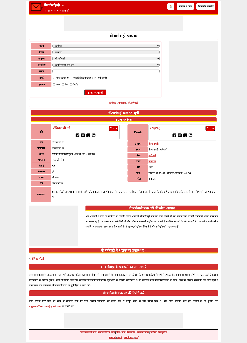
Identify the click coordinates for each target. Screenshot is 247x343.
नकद (58, 84)
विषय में (112, 337)
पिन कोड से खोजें (205, 6)
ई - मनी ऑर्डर (101, 78)
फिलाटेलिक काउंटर (82, 78)
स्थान (41, 71)
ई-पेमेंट (75, 84)
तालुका (41, 58)
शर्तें (136, 337)
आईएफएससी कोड (88, 332)
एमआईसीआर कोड (106, 332)
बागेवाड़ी (122, 103)
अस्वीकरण (129, 337)
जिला (41, 52)
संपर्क (119, 337)
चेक (66, 84)
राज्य (41, 46)
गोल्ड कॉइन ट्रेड (62, 78)
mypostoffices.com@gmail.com (45, 306)
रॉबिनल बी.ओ (61, 128)
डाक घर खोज (143, 332)
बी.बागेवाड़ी (133, 103)
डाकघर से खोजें (185, 6)
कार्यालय (41, 65)
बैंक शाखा (120, 332)
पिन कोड (131, 332)
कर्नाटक (112, 103)
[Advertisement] (123, 23)
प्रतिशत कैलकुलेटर (158, 332)
